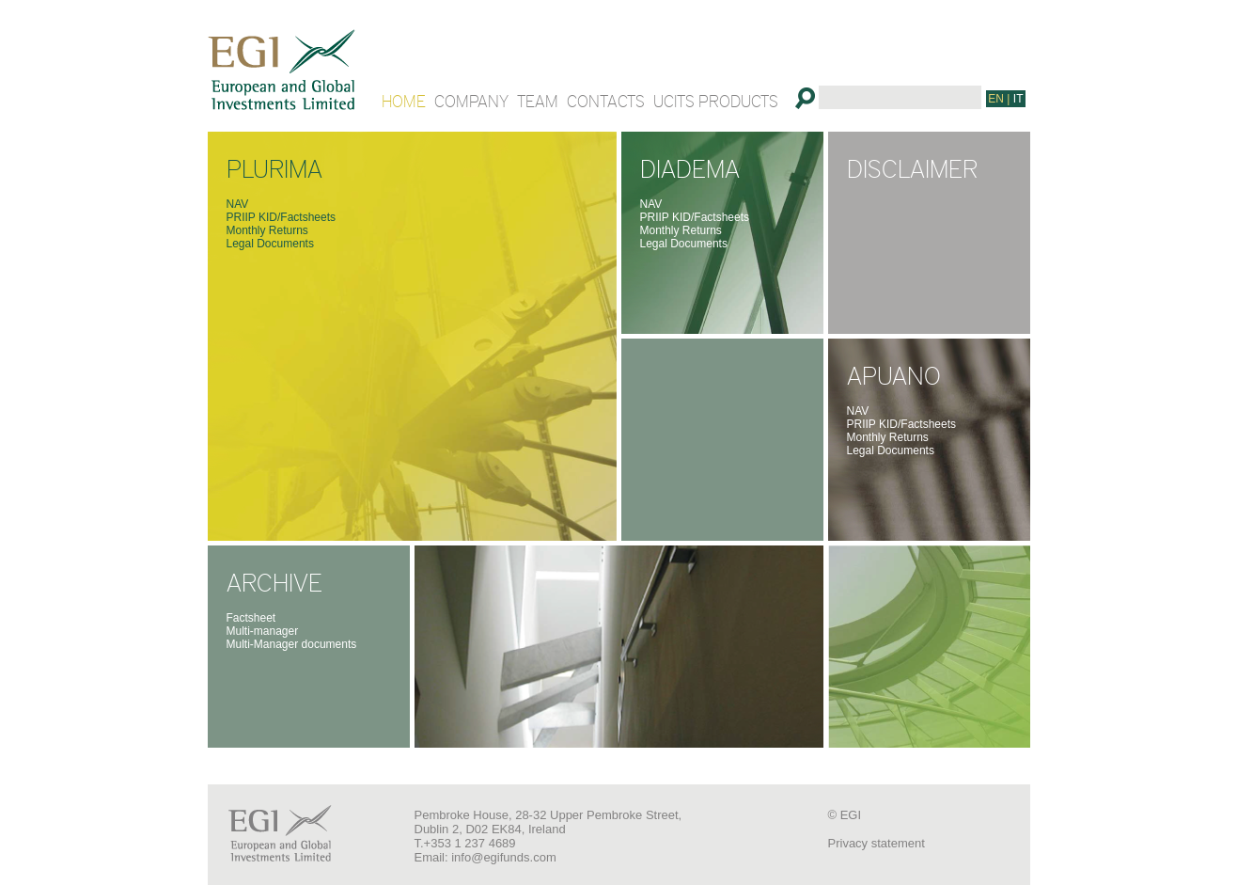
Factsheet (251, 617)
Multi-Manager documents (292, 644)
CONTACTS (606, 100)
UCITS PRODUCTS (715, 100)
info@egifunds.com (503, 857)
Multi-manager (263, 631)
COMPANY (471, 100)
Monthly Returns (267, 230)
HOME (404, 100)
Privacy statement (876, 843)
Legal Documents (270, 243)
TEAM (537, 100)
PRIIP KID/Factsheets (282, 217)
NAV (238, 204)
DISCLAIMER (912, 167)
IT (1018, 98)
